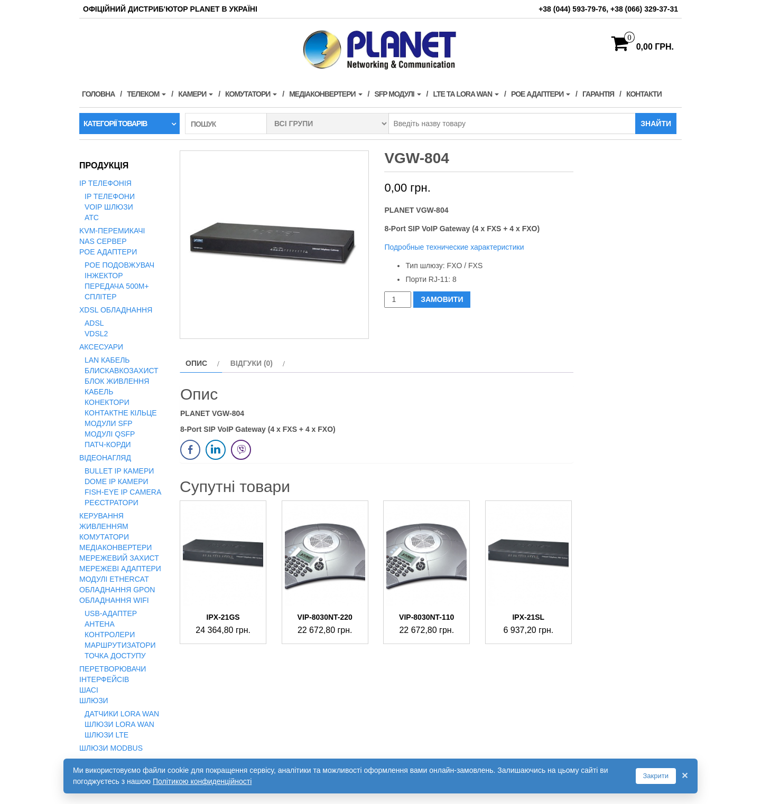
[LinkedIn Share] (216, 450)
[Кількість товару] (397, 299)
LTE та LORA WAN (466, 94)
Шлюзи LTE (106, 735)
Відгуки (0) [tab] (251, 363)
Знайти (656, 123)
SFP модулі (397, 94)
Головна (98, 94)
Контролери (110, 634)
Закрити (656, 776)
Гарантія (598, 94)
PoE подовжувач (119, 265)
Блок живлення (117, 381)
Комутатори (251, 94)
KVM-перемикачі (112, 230)
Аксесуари (101, 347)
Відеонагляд (105, 457)
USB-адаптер (111, 613)
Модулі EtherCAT (114, 579)
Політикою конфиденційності (202, 781)
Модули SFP (109, 423)
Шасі (88, 690)
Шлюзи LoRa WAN (119, 724)
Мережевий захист (119, 558)
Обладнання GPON (117, 589)
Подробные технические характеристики (454, 247)
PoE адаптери (540, 94)
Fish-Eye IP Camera (123, 492)
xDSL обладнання (115, 310)
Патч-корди (108, 444)
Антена (100, 624)
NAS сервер (102, 241)
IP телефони (110, 196)
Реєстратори (111, 502)
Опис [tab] (196, 363)
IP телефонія (105, 183)
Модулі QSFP (110, 434)
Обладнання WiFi (114, 600)
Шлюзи (93, 700)
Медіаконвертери (325, 94)
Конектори (107, 402)
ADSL (94, 323)
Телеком (146, 94)
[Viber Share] (241, 450)
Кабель (99, 391)
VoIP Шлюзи (109, 207)
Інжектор (104, 275)
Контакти (644, 94)
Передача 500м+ (117, 286)
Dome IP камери (117, 481)
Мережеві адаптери (120, 568)
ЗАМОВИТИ (442, 299)
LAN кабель (107, 360)
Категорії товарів (115, 123)
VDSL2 (96, 333)
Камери (195, 94)
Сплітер (100, 296)
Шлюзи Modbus (111, 748)
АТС (92, 217)
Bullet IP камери (119, 471)
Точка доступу (115, 655)
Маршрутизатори (120, 645)
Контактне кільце (121, 413)
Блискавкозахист (122, 370)
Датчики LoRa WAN (122, 714)
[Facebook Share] (190, 450)
